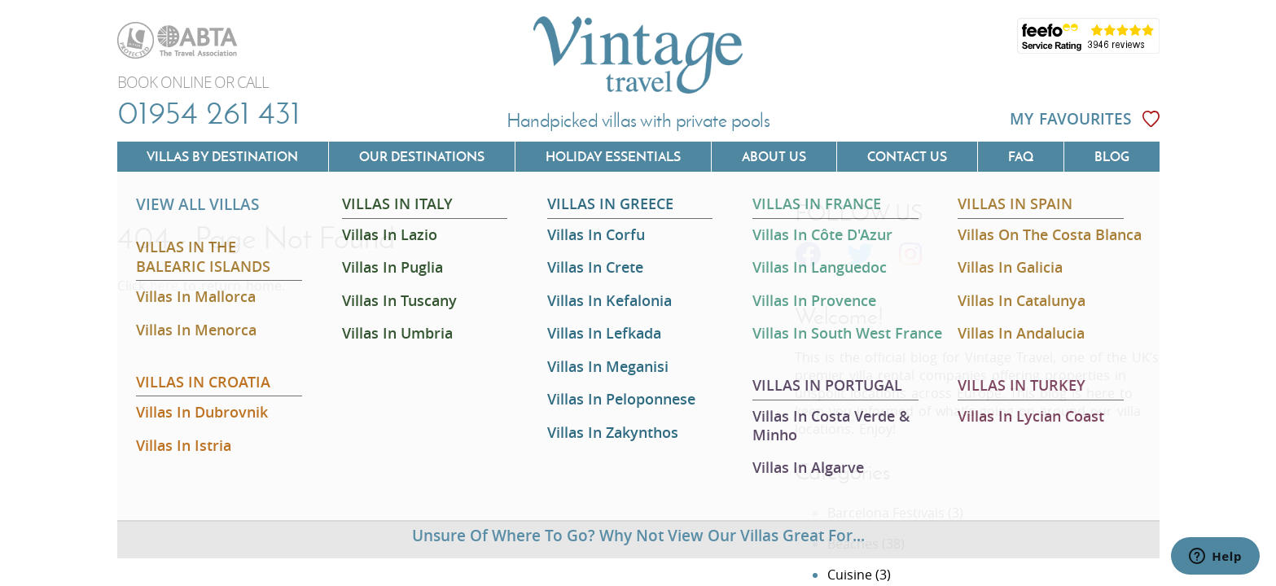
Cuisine (849, 575)
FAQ (1020, 156)
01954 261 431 (208, 112)
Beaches (853, 544)
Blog (1111, 156)
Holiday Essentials (613, 156)
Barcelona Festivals (886, 513)
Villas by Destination (222, 156)
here (164, 286)
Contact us (907, 156)
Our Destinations (422, 156)
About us (774, 156)
